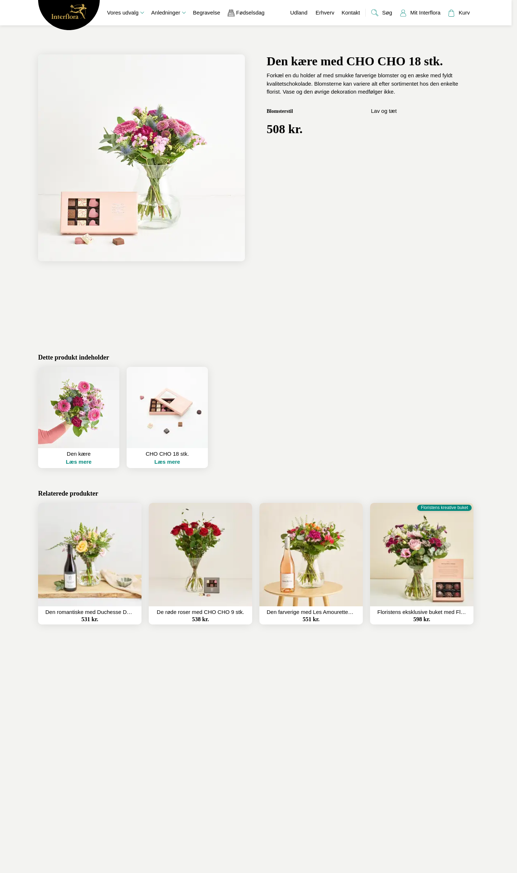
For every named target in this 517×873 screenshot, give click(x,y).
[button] (78, 417)
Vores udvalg (125, 12)
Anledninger (168, 12)
